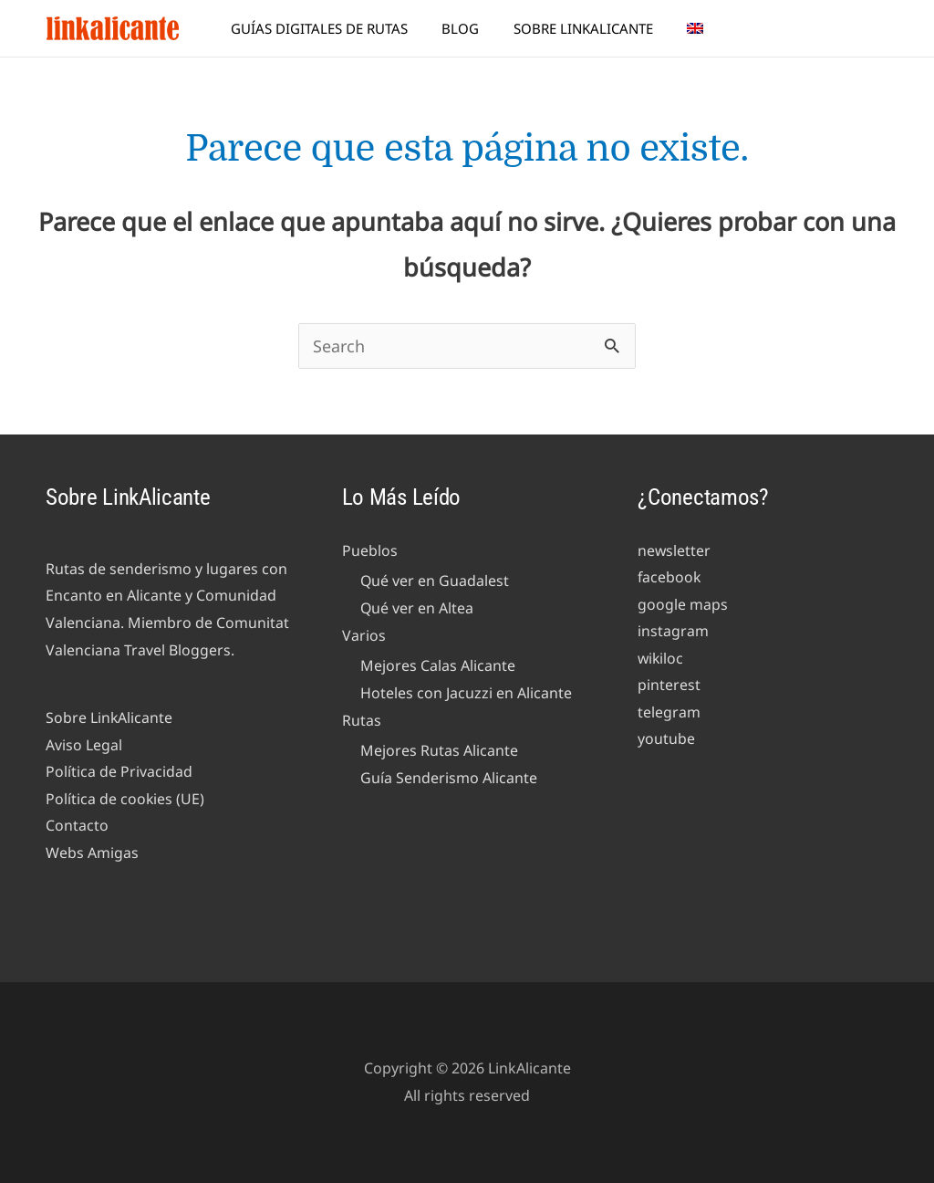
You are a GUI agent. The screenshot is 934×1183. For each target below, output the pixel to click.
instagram (673, 632)
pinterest (669, 685)
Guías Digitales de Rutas (329, 28)
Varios (364, 635)
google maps (683, 604)
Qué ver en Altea (417, 608)
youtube (666, 740)
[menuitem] (685, 28)
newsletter (674, 550)
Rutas (361, 720)
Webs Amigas (92, 853)
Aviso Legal (84, 745)
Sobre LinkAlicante (579, 28)
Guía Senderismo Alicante (448, 779)
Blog (464, 28)
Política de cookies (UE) (125, 799)
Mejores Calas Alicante (437, 666)
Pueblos (370, 550)
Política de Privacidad (119, 772)
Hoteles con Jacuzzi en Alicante (466, 693)
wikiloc (661, 659)
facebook (670, 578)
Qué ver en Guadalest (435, 581)
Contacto (77, 826)
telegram (669, 713)
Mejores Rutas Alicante (439, 751)
